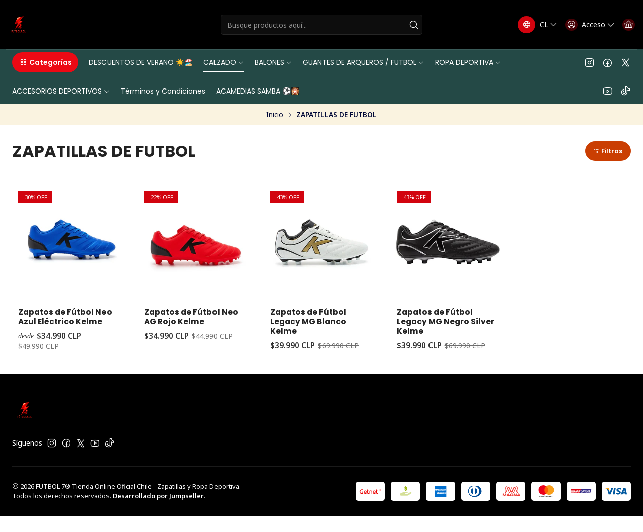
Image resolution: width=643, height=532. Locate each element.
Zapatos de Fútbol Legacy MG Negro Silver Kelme (439, 326)
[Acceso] (582, 24)
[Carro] (626, 24)
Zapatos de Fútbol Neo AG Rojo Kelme (188, 320)
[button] (45, 62)
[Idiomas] (528, 24)
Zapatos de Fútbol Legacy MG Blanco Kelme (312, 326)
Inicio (274, 114)
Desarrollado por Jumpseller (158, 511)
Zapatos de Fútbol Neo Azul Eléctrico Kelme (60, 326)
